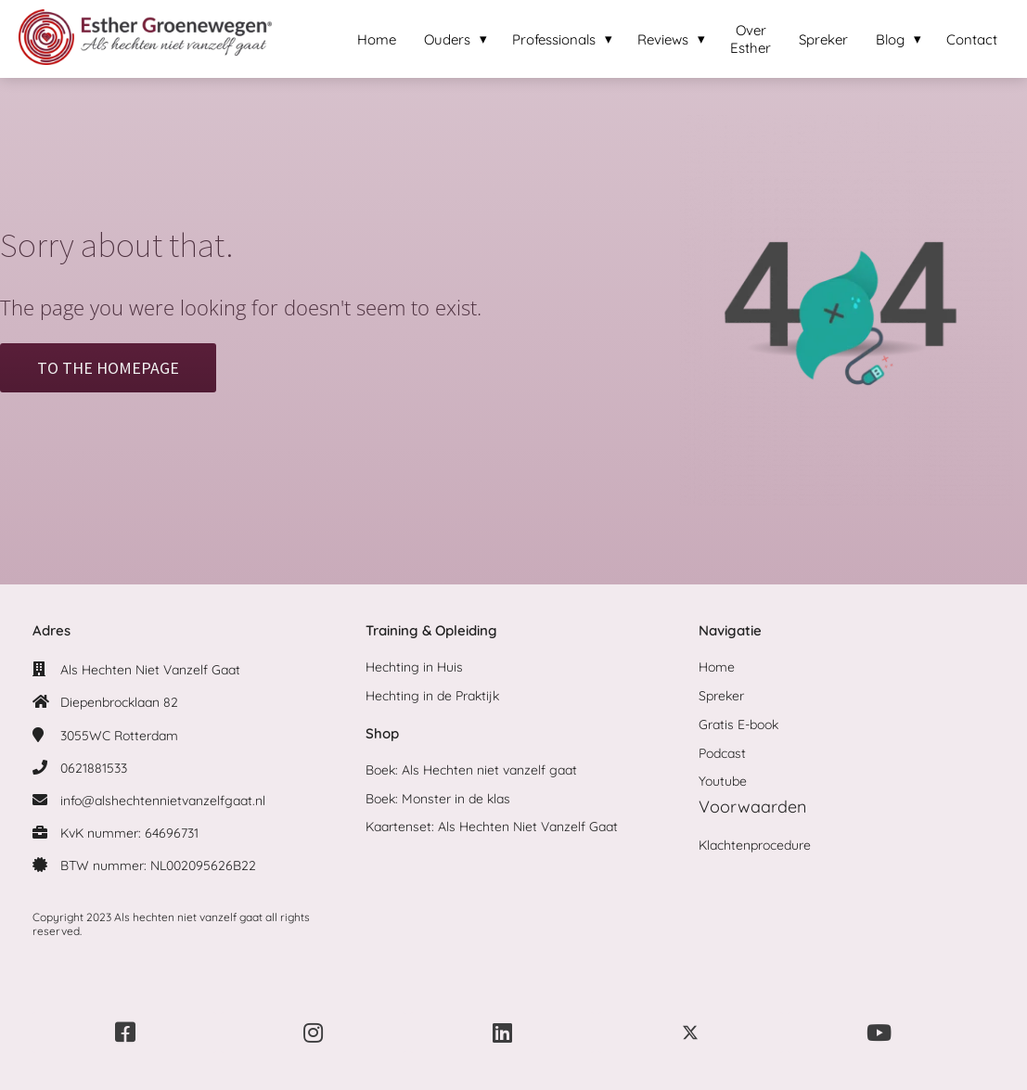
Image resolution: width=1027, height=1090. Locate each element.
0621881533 (93, 768)
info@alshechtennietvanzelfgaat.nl (162, 800)
